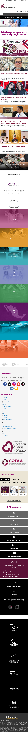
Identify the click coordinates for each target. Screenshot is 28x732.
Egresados (5, 412)
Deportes (5, 417)
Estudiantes (5, 415)
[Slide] (12, 54)
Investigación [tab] (5, 482)
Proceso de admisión (14, 207)
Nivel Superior (14, 200)
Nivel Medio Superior (14, 197)
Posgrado (14, 204)
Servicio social (6, 433)
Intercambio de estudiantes (8, 422)
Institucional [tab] (5, 479)
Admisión (5, 397)
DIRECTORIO (8, 0)
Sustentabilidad (6, 431)
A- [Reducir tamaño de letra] (25, 11)
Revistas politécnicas (7, 430)
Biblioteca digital (6, 401)
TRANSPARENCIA (24, 0)
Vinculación (5, 435)
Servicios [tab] (23, 482)
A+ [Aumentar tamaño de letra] (23, 11)
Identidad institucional (7, 419)
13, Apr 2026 (4, 494)
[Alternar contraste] (21, 11)
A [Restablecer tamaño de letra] (27, 11)
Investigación (6, 421)
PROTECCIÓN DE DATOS (23, 2)
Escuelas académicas (7, 413)
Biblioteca (5, 399)
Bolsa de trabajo (6, 403)
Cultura (4, 408)
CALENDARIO (17, 0)
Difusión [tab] (15, 482)
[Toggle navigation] (1, 14)
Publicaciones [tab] (16, 479)
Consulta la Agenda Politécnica (14, 500)
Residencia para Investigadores (9, 428)
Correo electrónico (7, 406)
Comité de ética (6, 404)
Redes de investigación (8, 426)
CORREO (12, 0)
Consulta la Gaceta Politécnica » (14, 174)
